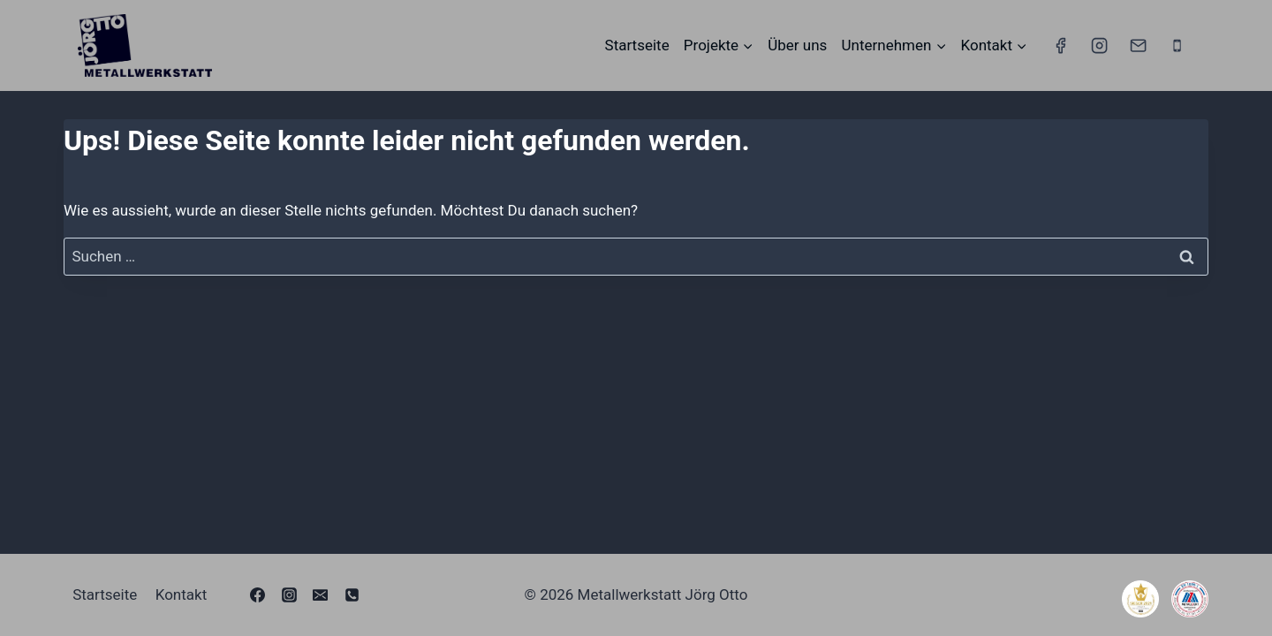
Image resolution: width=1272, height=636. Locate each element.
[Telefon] (1177, 45)
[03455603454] (352, 594)
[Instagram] (1099, 45)
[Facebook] (1060, 45)
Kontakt (181, 594)
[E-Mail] (1138, 45)
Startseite (637, 45)
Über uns (797, 45)
